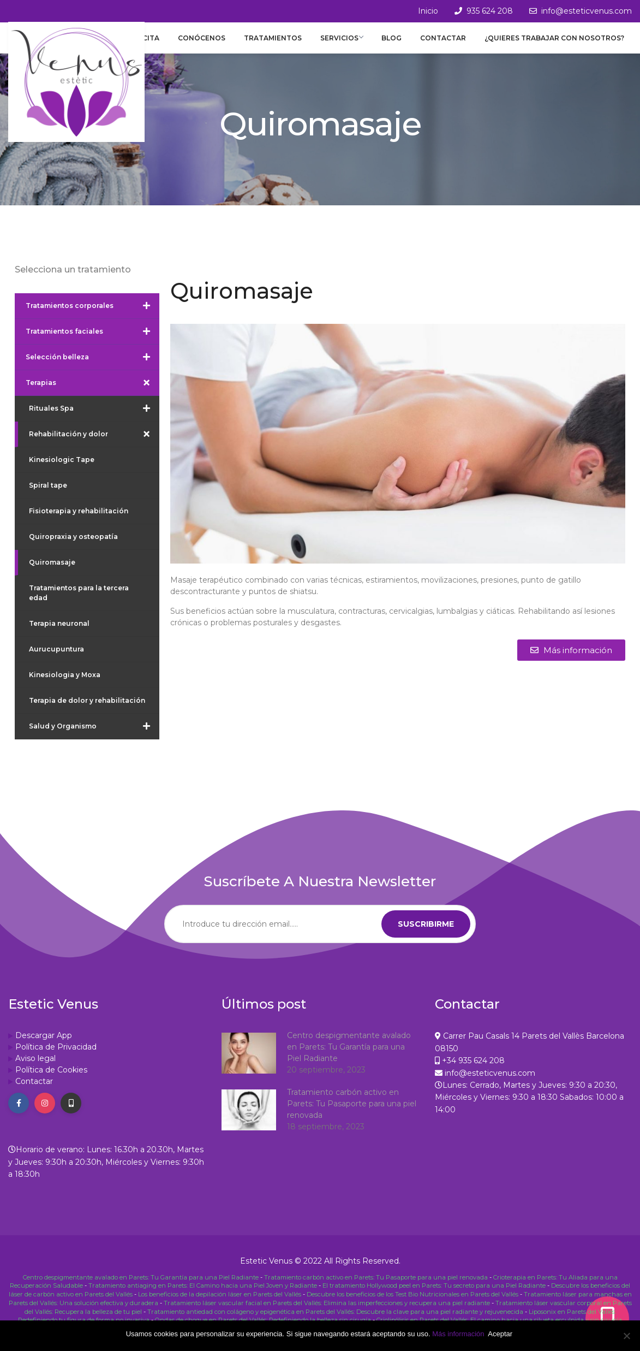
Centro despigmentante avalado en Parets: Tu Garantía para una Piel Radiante (349, 1056)
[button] (571, 660)
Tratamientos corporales (92, 315)
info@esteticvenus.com (586, 11)
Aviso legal (35, 1068)
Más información (458, 1334)
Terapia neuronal (59, 633)
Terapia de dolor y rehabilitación (87, 710)
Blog (400, 43)
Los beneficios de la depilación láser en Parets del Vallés (219, 1302)
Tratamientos (286, 43)
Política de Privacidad (56, 1057)
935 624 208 (489, 11)
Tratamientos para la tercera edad (79, 603)
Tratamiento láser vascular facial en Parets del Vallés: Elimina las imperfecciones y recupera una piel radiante (327, 1310)
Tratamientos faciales (92, 341)
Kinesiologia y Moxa (64, 684)
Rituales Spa (94, 418)
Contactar (447, 43)
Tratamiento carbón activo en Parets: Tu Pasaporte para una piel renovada (351, 1113)
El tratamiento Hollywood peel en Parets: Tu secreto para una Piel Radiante (434, 1295)
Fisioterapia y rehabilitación (78, 521)
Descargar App (43, 1045)
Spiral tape (48, 495)
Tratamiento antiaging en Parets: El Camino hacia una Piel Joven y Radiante (202, 1295)
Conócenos (219, 43)
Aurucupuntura (56, 659)
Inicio (428, 11)
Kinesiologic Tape (61, 469)
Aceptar (502, 1334)
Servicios (352, 43)
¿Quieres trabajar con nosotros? (555, 43)
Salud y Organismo (94, 736)
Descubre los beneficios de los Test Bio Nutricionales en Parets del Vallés (412, 1302)
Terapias (92, 392)
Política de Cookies (51, 1080)
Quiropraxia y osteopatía (73, 546)
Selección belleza (92, 367)
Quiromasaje (52, 572)
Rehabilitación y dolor (94, 444)
